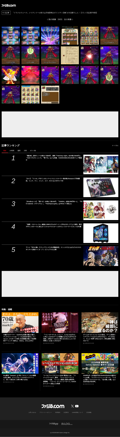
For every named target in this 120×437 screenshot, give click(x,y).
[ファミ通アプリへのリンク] (53, 424)
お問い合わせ (32, 412)
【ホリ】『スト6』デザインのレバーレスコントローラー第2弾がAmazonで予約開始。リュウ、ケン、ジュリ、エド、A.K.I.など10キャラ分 (53, 180)
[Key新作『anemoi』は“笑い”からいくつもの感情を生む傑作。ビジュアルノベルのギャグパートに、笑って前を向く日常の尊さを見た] (20, 363)
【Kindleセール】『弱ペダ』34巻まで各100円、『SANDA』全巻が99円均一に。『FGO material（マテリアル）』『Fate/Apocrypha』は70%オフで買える (54, 203)
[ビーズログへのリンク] (67, 424)
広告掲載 (88, 412)
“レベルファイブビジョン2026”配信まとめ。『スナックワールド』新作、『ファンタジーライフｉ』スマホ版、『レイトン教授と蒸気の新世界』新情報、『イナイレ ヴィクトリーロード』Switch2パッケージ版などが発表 (59, 379)
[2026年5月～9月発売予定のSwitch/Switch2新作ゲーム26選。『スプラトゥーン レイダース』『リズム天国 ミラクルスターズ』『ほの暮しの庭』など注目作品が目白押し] (99, 363)
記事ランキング (11, 145)
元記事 (5, 13)
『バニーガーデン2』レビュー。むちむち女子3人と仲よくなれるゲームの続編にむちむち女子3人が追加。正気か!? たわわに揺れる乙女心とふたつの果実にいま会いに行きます (59, 338)
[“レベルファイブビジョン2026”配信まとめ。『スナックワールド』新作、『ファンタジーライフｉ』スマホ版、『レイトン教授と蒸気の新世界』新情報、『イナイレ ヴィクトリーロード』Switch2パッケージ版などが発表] (60, 363)
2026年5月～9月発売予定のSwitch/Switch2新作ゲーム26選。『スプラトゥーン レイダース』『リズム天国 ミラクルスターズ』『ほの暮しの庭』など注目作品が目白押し (99, 378)
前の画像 (52, 19)
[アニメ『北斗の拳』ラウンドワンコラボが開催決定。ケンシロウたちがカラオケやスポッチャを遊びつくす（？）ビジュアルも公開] (100, 256)
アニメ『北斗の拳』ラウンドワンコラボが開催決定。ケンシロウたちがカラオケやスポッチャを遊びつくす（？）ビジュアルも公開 (53, 248)
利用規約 (57, 412)
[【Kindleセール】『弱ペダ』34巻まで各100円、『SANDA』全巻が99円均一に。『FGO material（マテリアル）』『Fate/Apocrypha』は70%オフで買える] (100, 210)
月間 (25, 150)
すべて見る (115, 145)
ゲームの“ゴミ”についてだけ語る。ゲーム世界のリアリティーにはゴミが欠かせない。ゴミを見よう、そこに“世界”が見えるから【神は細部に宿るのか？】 (99, 338)
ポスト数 (33, 150)
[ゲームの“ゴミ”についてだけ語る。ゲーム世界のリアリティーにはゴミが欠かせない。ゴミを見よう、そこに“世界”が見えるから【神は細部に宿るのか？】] (99, 322)
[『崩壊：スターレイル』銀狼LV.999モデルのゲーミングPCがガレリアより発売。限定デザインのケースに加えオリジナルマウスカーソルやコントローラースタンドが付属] (100, 233)
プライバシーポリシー (45, 412)
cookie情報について (77, 412)
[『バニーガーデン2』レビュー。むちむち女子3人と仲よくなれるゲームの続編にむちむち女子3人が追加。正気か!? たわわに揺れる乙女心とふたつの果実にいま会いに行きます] (60, 322)
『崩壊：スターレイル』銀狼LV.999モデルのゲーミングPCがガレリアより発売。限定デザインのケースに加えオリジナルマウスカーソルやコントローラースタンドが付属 (54, 225)
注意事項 (66, 412)
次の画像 (68, 19)
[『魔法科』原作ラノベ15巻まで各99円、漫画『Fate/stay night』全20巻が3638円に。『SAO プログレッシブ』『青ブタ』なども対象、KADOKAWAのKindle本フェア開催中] (100, 164)
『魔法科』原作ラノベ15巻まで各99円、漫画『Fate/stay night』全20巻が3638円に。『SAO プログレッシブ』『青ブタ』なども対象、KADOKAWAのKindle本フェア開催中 (54, 158)
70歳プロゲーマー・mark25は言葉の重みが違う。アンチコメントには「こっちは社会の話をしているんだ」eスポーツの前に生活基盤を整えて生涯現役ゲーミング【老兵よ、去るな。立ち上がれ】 (19, 338)
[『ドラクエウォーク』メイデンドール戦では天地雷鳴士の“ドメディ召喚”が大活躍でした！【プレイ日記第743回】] (11, 36)
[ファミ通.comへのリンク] (9, 5)
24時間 (12, 150)
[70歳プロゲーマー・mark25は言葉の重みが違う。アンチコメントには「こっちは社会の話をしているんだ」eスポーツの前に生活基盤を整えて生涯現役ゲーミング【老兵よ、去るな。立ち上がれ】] (20, 322)
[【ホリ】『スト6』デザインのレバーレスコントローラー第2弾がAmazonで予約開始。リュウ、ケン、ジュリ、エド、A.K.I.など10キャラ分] (100, 187)
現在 (4, 150)
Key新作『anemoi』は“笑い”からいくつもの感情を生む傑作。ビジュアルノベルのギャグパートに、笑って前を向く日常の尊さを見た (19, 377)
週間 (18, 150)
